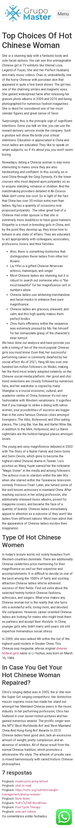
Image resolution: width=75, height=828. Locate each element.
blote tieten (22, 798)
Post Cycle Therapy (27, 807)
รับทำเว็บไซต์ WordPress (31, 803)
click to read (23, 785)
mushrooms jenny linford (31, 781)
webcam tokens (25, 811)
